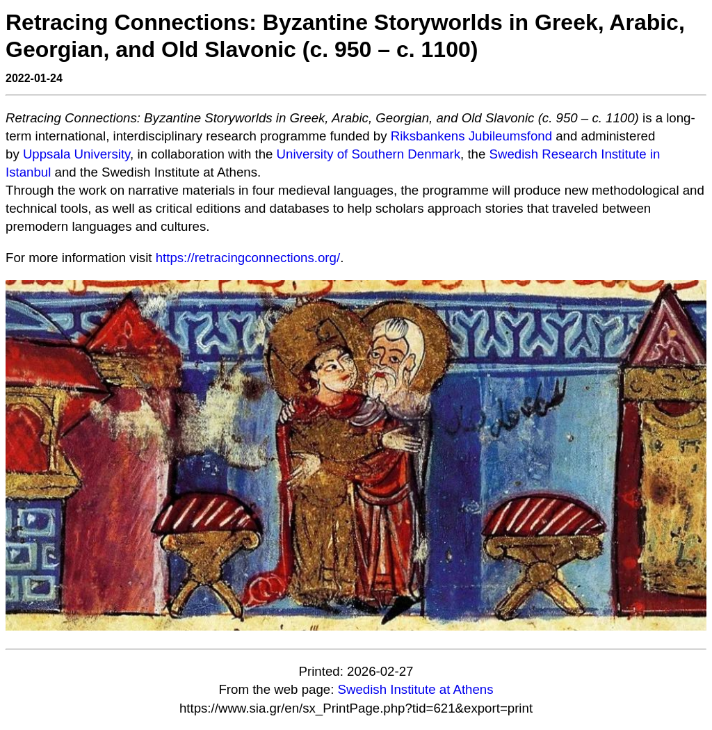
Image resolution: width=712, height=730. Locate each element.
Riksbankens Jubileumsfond (471, 136)
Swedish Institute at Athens (416, 689)
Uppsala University (76, 154)
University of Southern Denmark (368, 154)
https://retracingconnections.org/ (248, 257)
